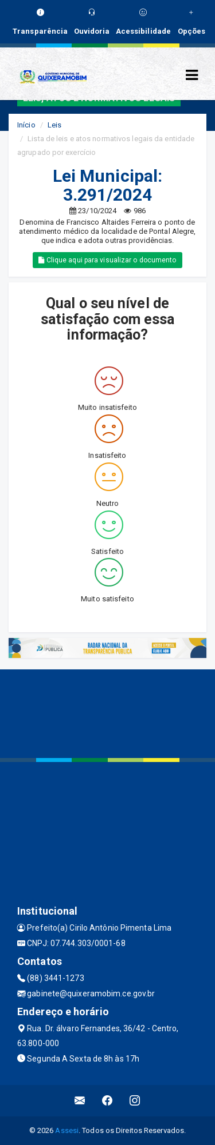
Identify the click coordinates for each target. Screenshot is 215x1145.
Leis (54, 125)
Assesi (67, 1130)
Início (26, 125)
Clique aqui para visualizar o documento (107, 260)
